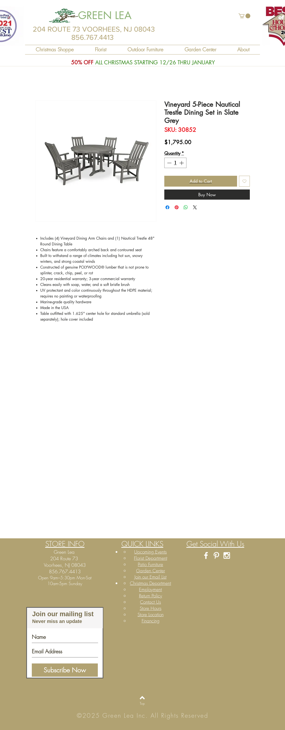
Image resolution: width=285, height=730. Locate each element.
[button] (244, 16)
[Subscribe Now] (65, 670)
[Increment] (182, 163)
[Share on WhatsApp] (186, 207)
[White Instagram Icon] (226, 555)
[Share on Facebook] (167, 207)
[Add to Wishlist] (244, 181)
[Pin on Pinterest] (176, 207)
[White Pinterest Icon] (216, 555)
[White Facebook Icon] (206, 555)
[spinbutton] (175, 163)
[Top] (142, 703)
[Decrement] (168, 163)
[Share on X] (195, 207)
